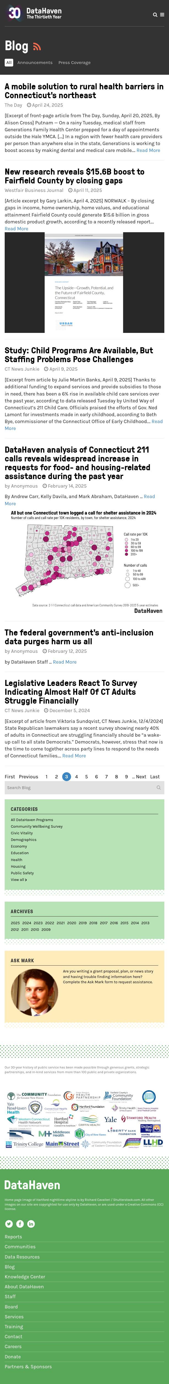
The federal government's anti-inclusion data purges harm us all (79, 636)
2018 (93, 923)
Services (14, 1317)
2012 (15, 929)
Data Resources (22, 1257)
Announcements (35, 62)
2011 (25, 929)
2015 (125, 923)
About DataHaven (24, 1287)
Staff (10, 1297)
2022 (49, 923)
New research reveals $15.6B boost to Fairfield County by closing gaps (75, 175)
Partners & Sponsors (28, 1367)
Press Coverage (74, 62)
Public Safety (22, 873)
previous (28, 777)
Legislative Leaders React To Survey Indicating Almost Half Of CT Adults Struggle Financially (71, 691)
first (10, 777)
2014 (135, 923)
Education (20, 853)
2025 (15, 923)
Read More (148, 150)
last (155, 777)
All (9, 62)
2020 (71, 923)
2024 (26, 923)
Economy (19, 846)
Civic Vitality (21, 833)
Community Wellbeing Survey (36, 826)
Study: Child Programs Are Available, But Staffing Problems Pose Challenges (79, 354)
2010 (35, 929)
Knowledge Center (25, 1277)
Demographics (23, 839)
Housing (18, 866)
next (141, 777)
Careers (13, 1346)
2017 (104, 923)
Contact (13, 1337)
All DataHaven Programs (32, 819)
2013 (145, 923)
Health (16, 859)
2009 (46, 929)
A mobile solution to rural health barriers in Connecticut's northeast (84, 90)
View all (19, 879)
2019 (83, 923)
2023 (38, 923)
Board (11, 1307)
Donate (13, 1357)
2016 (114, 923)
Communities (20, 1247)
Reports (13, 1237)
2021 (61, 923)
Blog (10, 1267)
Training (14, 1327)
